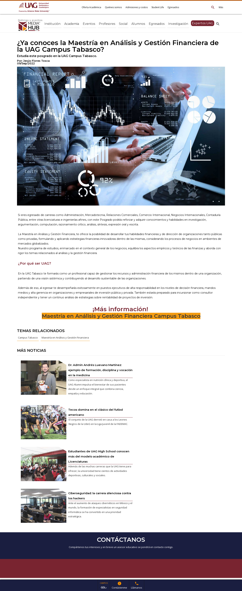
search (218, 24)
